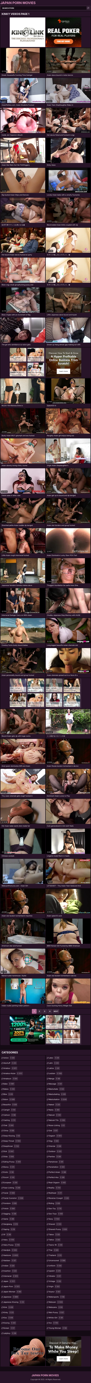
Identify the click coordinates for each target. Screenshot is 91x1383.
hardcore (11, 1255)
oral (53, 1130)
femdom (10, 1203)
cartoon (9, 1115)
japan (9, 1281)
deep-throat (12, 1141)
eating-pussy (12, 1162)
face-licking (12, 1188)
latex (54, 1058)
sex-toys (56, 1214)
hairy (9, 1240)
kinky (8, 1312)
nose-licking (57, 1125)
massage (55, 1084)
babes (9, 1089)
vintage (55, 1281)
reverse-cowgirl (59, 1198)
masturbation (58, 1099)
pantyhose (56, 1162)
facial (9, 1193)
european (10, 1182)
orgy (54, 1141)
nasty (54, 1110)
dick (8, 1151)
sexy (54, 1219)
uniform (55, 1265)
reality (55, 1188)
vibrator (55, 1276)
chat (8, 1125)
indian (9, 1265)
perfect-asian (57, 1172)
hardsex (10, 1260)
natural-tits (57, 1120)
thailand (55, 1255)
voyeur (55, 1291)
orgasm (55, 1136)
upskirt (55, 1271)
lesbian (55, 1073)
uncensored (57, 1260)
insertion (10, 1271)
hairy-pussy (11, 1245)
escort (9, 1177)
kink (8, 1307)
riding (54, 1203)
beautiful (10, 1104)
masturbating (57, 1094)
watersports (57, 1297)
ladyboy (10, 1333)
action (9, 1058)
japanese (11, 1297)
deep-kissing (11, 1136)
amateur (10, 1068)
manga (54, 1078)
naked (55, 1104)
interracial (10, 1276)
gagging (10, 1214)
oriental (55, 1146)
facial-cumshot (13, 1198)
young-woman (58, 1328)
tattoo (55, 1240)
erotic (8, 1172)
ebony (9, 1167)
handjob (10, 1250)
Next (56, 1011)
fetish (9, 1208)
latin (54, 1063)
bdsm (9, 1099)
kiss (8, 1317)
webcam (56, 1302)
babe (9, 1084)
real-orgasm (57, 1182)
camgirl (9, 1110)
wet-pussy (56, 1312)
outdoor (55, 1151)
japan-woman (12, 1291)
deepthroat (11, 1146)
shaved (55, 1224)
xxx (54, 1323)
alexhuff (10, 1063)
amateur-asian (13, 1073)
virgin (54, 1286)
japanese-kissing (14, 1302)
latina (54, 1068)
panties (55, 1156)
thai (54, 1250)
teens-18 (56, 1245)
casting (9, 1120)
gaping (9, 1229)
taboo (54, 1234)
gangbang (10, 1224)
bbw (8, 1094)
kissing (9, 1323)
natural (55, 1115)
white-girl (56, 1317)
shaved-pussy (58, 1229)
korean (9, 1328)
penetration (57, 1167)
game (9, 1219)
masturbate (57, 1089)
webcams (56, 1307)
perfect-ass (57, 1177)
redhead (55, 1193)
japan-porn (11, 1286)
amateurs (10, 1078)
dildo (8, 1156)
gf (7, 1234)
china (9, 1130)
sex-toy (55, 1208)
